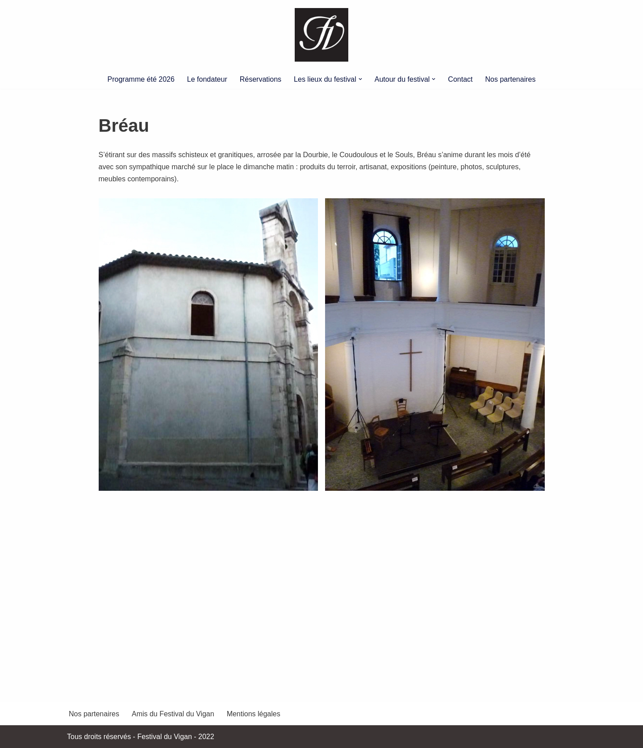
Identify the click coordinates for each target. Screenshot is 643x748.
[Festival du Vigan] (321, 35)
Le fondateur (207, 79)
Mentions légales (253, 714)
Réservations (260, 79)
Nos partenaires (510, 79)
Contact (460, 79)
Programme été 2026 (141, 79)
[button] (360, 79)
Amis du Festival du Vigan (173, 714)
